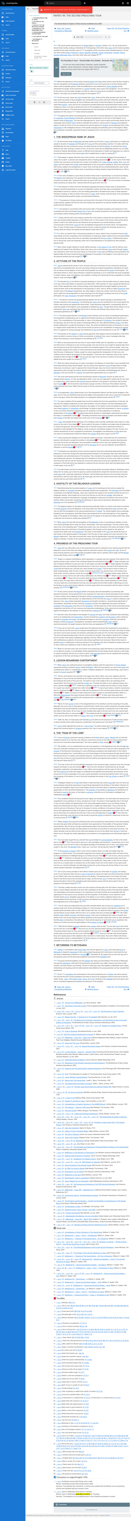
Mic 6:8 (81, 1452)
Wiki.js (108, 1515)
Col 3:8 (95, 1347)
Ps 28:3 (84, 1467)
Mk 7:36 (113, 1306)
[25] (83, 502)
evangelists (69, 974)
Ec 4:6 (86, 1410)
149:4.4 (55, 614)
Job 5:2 (81, 1353)
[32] (67, 587)
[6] (64, 171)
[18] (116, 397)
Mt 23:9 (69, 1438)
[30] (120, 538)
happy (123, 667)
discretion (112, 617)
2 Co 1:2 (127, 1438)
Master (75, 84)
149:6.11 (56, 905)
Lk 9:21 (70, 1308)
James (86, 89)
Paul (67, 281)
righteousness (65, 695)
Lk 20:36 (107, 1329)
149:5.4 (55, 719)
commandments (107, 840)
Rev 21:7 (80, 1334)
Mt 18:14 (63, 1438)
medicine (57, 697)
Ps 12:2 (81, 1471)
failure (74, 619)
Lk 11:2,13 (91, 1438)
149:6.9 (55, 871)
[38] (113, 623)
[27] (114, 538)
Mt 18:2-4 (76, 1458)
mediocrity (96, 611)
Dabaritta (87, 53)
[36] (108, 610)
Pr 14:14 (87, 1394)
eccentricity (70, 622)
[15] (83, 358)
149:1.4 (55, 186)
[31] (65, 587)
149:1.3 (55, 175)
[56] (74, 760)
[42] (120, 721)
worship (56, 751)
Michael (102, 377)
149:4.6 (55, 648)
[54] (85, 901)
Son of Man (107, 238)
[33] (69, 587)
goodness (92, 790)
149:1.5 (55, 199)
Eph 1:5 (113, 1332)
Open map (66, 74)
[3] (100, 93)
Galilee (85, 45)
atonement (75, 302)
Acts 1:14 (122, 1318)
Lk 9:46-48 (111, 1458)
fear (127, 746)
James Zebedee (111, 86)
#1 (63, 1003)
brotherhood (79, 532)
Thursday (83, 954)
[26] (90, 518)
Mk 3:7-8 (72, 1302)
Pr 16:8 (86, 1404)
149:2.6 (55, 342)
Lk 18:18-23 (124, 1341)
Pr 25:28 (79, 1350)
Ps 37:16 (99, 1391)
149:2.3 (55, 299)
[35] (106, 610)
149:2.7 (55, 362)
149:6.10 (56, 887)
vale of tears (89, 726)
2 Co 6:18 (93, 1332)
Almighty (74, 847)
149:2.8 (55, 376)
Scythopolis (108, 53)
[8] (58, 388)
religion (74, 334)
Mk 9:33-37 (93, 1458)
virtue (108, 599)
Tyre (124, 162)
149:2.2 (55, 281)
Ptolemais (74, 53)
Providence (70, 413)
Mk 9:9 (125, 1306)
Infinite (100, 815)
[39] (100, 644)
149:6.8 (55, 850)
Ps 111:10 (85, 1429)
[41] (70, 699)
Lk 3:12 (94, 1344)
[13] (100, 338)
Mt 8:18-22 (89, 1341)
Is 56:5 (91, 1329)
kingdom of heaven (69, 851)
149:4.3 (55, 591)
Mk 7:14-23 (85, 1337)
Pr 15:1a (86, 1366)
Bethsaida (69, 120)
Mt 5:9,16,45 (99, 1329)
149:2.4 (55, 315)
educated (97, 653)
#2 (83, 1026)
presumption (78, 617)
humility (114, 872)
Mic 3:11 (81, 1464)
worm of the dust (87, 874)
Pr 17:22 (86, 1407)
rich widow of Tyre (104, 247)
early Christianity (71, 296)
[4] (127, 129)
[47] (129, 776)
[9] (101, 295)
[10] (74, 311)
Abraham (63, 509)
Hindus (117, 323)
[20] (118, 433)
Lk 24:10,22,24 (113, 1318)
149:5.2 (55, 675)
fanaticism (89, 606)
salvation (90, 792)
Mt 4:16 (83, 1314)
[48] (55, 778)
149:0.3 (55, 97)
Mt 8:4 (73, 1306)
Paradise (78, 728)
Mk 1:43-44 (100, 1306)
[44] (111, 728)
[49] (72, 817)
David (74, 123)
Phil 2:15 (119, 1332)
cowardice (65, 619)
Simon (78, 667)
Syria (90, 144)
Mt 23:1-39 (83, 1326)
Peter (100, 82)
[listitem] (39, 18)
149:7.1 (55, 949)
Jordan (75, 164)
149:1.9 (55, 246)
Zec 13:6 (85, 1474)
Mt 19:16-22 (98, 1341)
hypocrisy (73, 915)
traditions (65, 408)
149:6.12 (56, 925)
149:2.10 (56, 400)
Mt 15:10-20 (76, 1337)
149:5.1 (55, 664)
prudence (102, 617)
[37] (111, 623)
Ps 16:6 (76, 1388)
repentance (111, 790)
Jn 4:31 (100, 1344)
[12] (122, 329)
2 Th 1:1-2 (103, 1440)
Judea (104, 162)
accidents (125, 408)
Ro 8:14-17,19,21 (78, 1332)
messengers (58, 128)
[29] (118, 538)
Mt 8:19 (82, 1344)
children (65, 822)
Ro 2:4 (91, 1426)
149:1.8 (55, 233)
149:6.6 (55, 821)
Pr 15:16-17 (84, 1401)
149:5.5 (55, 725)
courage (92, 615)
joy (90, 720)
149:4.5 (55, 627)
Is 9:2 (78, 1314)
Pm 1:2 (116, 1440)
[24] (81, 502)
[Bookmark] (34, 102)
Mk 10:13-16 (102, 1458)
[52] (80, 883)
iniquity (88, 915)
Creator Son (81, 211)
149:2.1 (55, 265)
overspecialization (98, 596)
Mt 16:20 (92, 1306)
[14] (102, 338)
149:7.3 (55, 973)
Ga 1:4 (65, 1440)
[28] (116, 538)
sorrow (71, 704)
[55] (116, 922)
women (67, 379)
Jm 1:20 (102, 1347)
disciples (93, 445)
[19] (118, 397)
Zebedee (103, 957)
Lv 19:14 (77, 1423)
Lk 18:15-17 (119, 1458)
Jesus (110, 48)
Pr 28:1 (86, 1414)
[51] (78, 883)
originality (105, 619)
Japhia (81, 53)
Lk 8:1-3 (93, 1318)
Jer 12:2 (84, 1461)
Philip (97, 737)
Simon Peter (82, 950)
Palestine (114, 123)
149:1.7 (55, 217)
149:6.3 (55, 764)
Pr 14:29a (88, 1360)
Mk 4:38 (88, 1344)
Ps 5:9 (76, 1471)
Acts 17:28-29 (66, 1332)
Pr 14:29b (85, 1363)
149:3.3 (55, 521)
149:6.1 (55, 737)
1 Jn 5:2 (74, 1334)
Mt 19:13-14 (84, 1458)
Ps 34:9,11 (75, 1420)
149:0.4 (55, 115)
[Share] (39, 102)
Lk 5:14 (58, 1308)
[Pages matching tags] (31, 71)
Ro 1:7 (106, 1438)
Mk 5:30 (77, 1311)
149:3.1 (55, 487)
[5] (115, 153)
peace (84, 716)
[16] (85, 358)
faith (82, 153)
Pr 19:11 (81, 1372)
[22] (84, 478)
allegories (57, 502)
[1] (99, 54)
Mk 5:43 (107, 1306)
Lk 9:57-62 (116, 1341)
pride (62, 915)
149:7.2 (55, 960)
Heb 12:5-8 (118, 1446)
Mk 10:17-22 (107, 1341)
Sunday (98, 45)
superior (93, 434)
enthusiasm (68, 606)
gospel (111, 270)
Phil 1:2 (83, 1440)
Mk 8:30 (120, 1306)
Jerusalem (59, 118)
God (89, 211)
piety (110, 622)
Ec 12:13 (85, 1433)
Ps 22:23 (84, 1423)
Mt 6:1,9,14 (113, 1436)
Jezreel (100, 53)
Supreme (62, 772)
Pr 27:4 (85, 1375)
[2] (100, 54)
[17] (55, 388)
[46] (116, 742)
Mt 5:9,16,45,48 (103, 1436)
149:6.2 (55, 745)
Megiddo (95, 53)
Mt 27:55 (77, 1318)
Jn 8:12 (89, 1314)
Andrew (92, 82)
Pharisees (115, 490)
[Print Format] (44, 102)
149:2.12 (56, 437)
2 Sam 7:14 (88, 1334)
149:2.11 (56, 421)
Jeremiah (76, 926)
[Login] (127, 3)
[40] (76, 671)
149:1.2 (55, 157)
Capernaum (66, 963)
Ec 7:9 (85, 1382)
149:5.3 (55, 703)
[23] (79, 502)
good (110, 783)
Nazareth (57, 373)
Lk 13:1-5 (83, 1323)
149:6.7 (55, 839)
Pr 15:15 (117, 1398)
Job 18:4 (85, 1356)
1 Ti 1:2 (110, 1440)
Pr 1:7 (90, 1423)
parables (109, 495)
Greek (125, 293)
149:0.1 (55, 45)
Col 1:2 (89, 1440)
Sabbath (87, 961)
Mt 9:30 (78, 1306)
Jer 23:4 (95, 1423)
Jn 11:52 (122, 1329)
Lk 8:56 (64, 1308)
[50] (88, 867)
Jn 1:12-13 (114, 1329)
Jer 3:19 (95, 1436)
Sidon (56, 164)
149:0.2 (55, 81)
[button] (123, 3)
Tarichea (116, 53)
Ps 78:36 (88, 1471)
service (65, 792)
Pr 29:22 (81, 1379)
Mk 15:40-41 (85, 1318)
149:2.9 (55, 392)
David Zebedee (69, 118)
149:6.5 (55, 798)
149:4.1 (55, 547)
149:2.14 (56, 469)
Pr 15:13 (87, 1398)
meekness (117, 906)
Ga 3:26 (100, 1332)
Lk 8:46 (89, 1311)
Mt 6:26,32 (122, 1436)
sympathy (88, 603)
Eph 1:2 (78, 1440)
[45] (113, 728)
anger (99, 569)
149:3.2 (55, 506)
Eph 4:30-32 (88, 1347)
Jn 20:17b (99, 1438)
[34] (104, 610)
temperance (85, 601)
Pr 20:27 (86, 1385)
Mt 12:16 (85, 1306)
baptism (64, 105)
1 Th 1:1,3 (96, 1440)
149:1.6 (55, 208)
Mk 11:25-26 (77, 1438)
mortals (59, 418)
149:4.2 (55, 558)
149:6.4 (55, 782)
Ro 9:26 (87, 1332)
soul (104, 879)
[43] (122, 721)
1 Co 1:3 (120, 1438)
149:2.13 (56, 450)
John (79, 97)
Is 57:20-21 (83, 1417)
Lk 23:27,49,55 (102, 1318)
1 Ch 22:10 (79, 1329)
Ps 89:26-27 (87, 1436)
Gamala (56, 55)
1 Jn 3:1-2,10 (65, 1334)
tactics (61, 642)
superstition (75, 408)
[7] (104, 229)
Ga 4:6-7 (72, 1440)
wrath (56, 569)
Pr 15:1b (85, 1369)
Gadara (67, 53)
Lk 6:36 (84, 1438)
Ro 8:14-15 (113, 1438)
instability (57, 606)
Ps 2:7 (86, 1329)
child (61, 920)
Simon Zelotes (121, 665)
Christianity (121, 289)
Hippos (122, 53)
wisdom (110, 813)
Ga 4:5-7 (107, 1332)
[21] (81, 447)
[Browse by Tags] (84, 3)
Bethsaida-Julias (66, 55)
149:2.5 (55, 333)
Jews (101, 307)
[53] (83, 901)
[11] (120, 329)
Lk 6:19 (83, 1311)
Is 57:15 (88, 1455)
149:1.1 (55, 141)
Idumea (109, 162)
